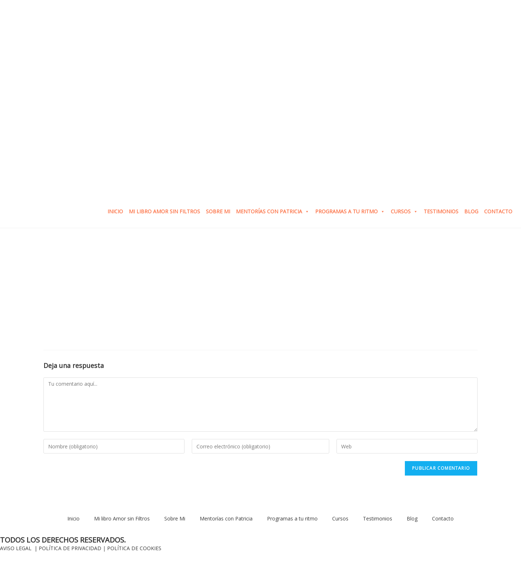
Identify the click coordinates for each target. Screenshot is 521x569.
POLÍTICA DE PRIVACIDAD (70, 548)
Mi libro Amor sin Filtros (164, 211)
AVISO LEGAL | (19, 548)
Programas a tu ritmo (350, 211)
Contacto (498, 211)
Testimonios (441, 211)
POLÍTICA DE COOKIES (134, 548)
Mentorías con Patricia (272, 211)
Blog (471, 211)
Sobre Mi (218, 211)
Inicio (115, 211)
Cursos (404, 211)
